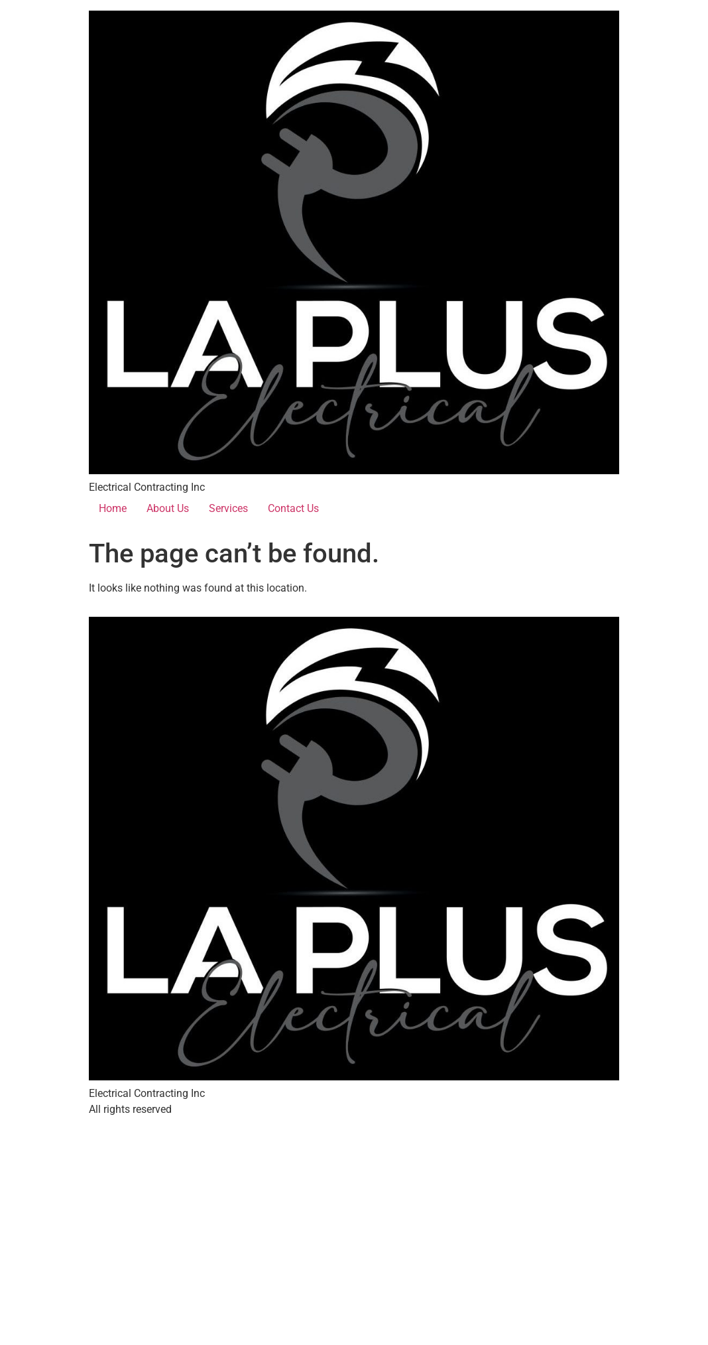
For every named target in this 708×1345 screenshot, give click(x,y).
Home (113, 508)
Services (228, 508)
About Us (168, 508)
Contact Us (293, 508)
